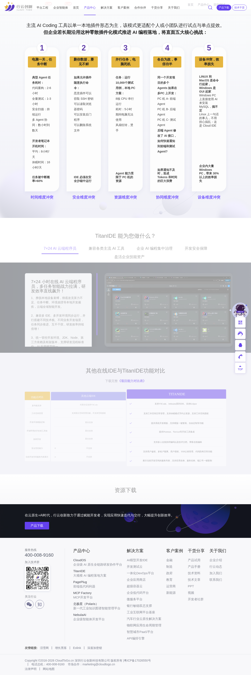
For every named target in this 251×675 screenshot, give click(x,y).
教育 (169, 579)
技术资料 (194, 573)
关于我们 (174, 7)
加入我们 (215, 573)
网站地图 (49, 669)
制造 (169, 566)
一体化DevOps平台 (140, 573)
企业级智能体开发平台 (97, 617)
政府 (169, 573)
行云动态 (215, 566)
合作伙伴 (140, 7)
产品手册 (194, 566)
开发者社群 (196, 599)
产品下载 (37, 525)
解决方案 (106, 7)
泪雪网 (44, 648)
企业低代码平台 (138, 592)
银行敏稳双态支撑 (139, 605)
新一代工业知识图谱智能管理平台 (97, 606)
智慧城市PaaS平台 (140, 632)
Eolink (77, 648)
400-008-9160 (39, 555)
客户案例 (123, 7)
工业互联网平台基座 (141, 612)
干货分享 (157, 7)
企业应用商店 (136, 579)
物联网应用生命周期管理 (144, 625)
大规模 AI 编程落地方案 (97, 573)
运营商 (171, 586)
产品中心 (90, 7)
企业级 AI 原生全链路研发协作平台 (97, 562)
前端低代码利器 (97, 584)
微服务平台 (134, 599)
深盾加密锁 (94, 648)
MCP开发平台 (97, 595)
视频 (191, 592)
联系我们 (215, 579)
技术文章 (194, 579)
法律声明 (31, 669)
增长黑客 (61, 648)
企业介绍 (215, 560)
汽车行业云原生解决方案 (144, 619)
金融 (169, 560)
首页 (76, 7)
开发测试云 (134, 566)
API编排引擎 (135, 638)
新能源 (171, 592)
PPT (191, 586)
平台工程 (42, 5)
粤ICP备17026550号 (137, 660)
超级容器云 (134, 586)
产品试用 (194, 560)
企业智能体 (60, 5)
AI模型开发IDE (137, 560)
